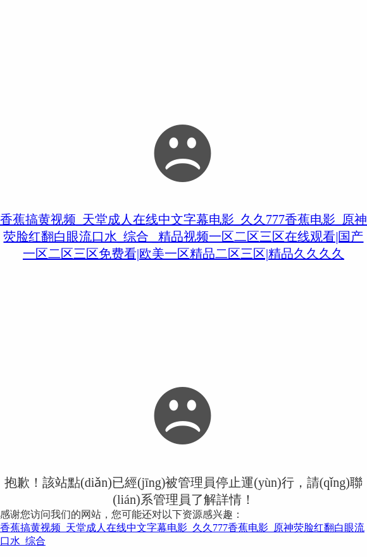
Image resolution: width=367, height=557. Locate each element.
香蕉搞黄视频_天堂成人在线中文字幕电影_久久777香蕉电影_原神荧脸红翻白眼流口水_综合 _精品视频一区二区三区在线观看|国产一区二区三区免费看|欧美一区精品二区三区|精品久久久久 (183, 236)
